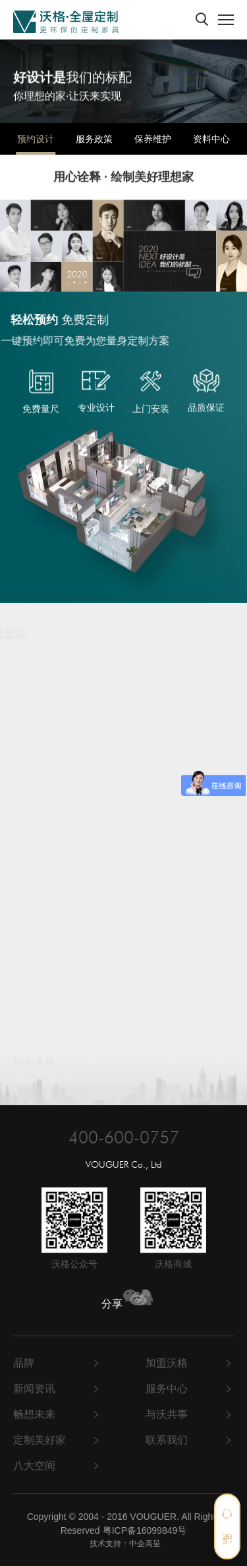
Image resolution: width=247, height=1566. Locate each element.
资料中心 (211, 139)
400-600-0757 (124, 1136)
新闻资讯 (34, 1388)
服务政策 (94, 139)
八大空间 (34, 1465)
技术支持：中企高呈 (125, 1543)
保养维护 (152, 139)
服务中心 (167, 1388)
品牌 (23, 1363)
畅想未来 (34, 1414)
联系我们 (167, 1440)
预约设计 (35, 139)
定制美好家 (39, 1440)
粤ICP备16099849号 (145, 1530)
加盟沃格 (167, 1363)
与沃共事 (167, 1414)
